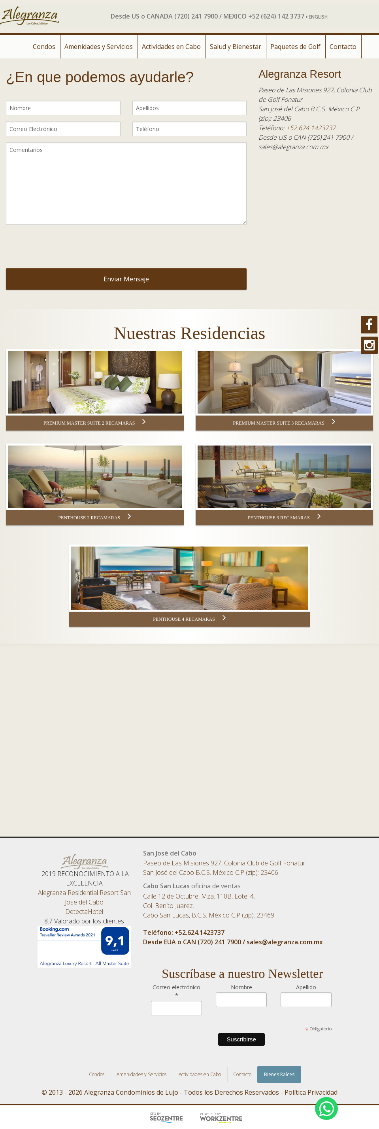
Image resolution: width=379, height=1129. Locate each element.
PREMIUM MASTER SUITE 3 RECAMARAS (284, 422)
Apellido (306, 987)
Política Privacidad (311, 1092)
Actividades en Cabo (171, 46)
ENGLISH (317, 16)
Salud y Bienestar (235, 46)
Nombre (241, 987)
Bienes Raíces (279, 1074)
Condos (44, 46)
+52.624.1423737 (311, 128)
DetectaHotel (84, 911)
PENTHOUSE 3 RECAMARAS (284, 517)
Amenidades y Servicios (98, 46)
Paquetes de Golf (295, 46)
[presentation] (129, 246)
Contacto (343, 46)
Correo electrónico (176, 991)
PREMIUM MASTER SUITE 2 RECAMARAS (94, 422)
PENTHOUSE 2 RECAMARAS (94, 517)
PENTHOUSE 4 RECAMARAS (189, 619)
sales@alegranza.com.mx (285, 942)
